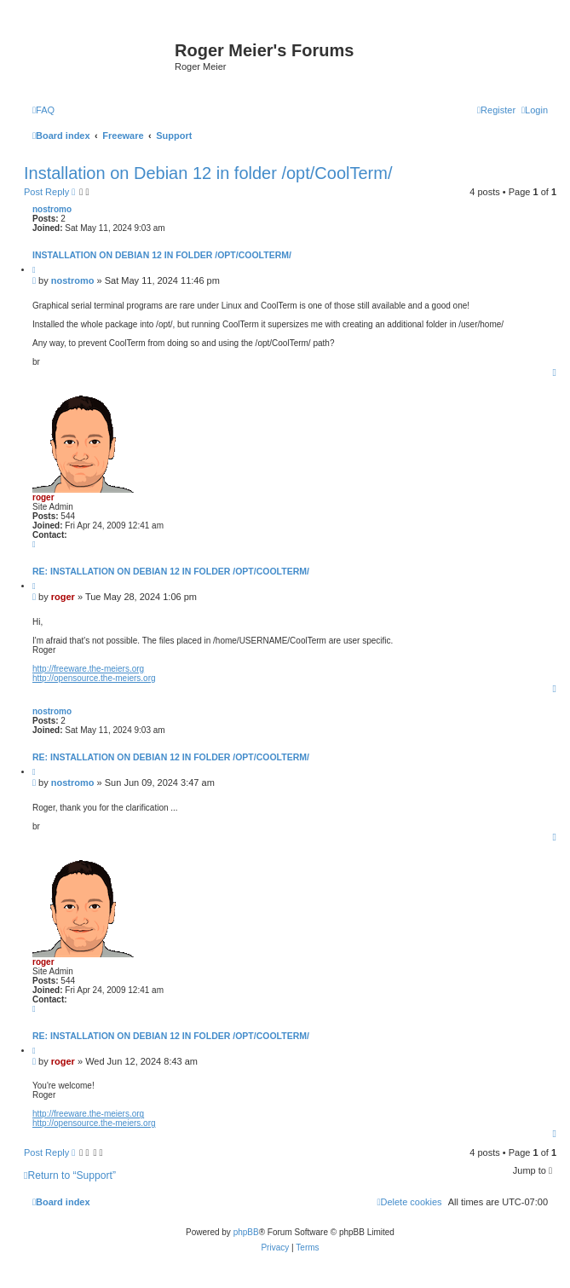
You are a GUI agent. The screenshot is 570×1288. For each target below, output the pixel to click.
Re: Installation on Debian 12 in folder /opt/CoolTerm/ (170, 571)
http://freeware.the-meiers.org (88, 668)
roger (43, 497)
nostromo (52, 209)
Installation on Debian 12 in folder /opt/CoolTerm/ (208, 173)
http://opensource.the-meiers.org (94, 678)
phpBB (246, 1232)
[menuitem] (43, 110)
